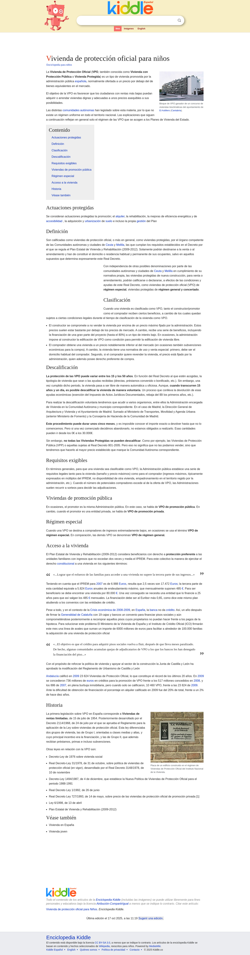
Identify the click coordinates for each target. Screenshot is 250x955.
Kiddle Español (54, 949)
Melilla (120, 244)
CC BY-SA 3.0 (102, 942)
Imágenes (129, 28)
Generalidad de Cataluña (77, 614)
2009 (76, 676)
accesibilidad (54, 221)
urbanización (93, 221)
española (80, 81)
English (141, 28)
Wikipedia (104, 946)
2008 (197, 680)
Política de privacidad (113, 949)
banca (153, 609)
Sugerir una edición (151, 918)
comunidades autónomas (78, 110)
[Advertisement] (124, 42)
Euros (122, 583)
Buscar (179, 20)
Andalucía (52, 676)
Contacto (135, 949)
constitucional (65, 563)
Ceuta (109, 244)
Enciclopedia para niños (59, 64)
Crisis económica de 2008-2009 (110, 609)
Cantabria (176, 110)
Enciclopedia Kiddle (108, 899)
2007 (99, 583)
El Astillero (164, 110)
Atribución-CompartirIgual (112, 903)
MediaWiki (155, 946)
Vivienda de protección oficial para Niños (71, 909)
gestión (141, 221)
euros (90, 680)
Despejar (172, 21)
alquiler (120, 216)
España (140, 609)
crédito (170, 609)
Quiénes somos (88, 949)
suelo (108, 221)
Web (118, 28)
